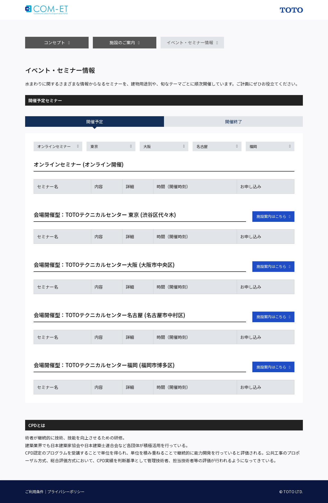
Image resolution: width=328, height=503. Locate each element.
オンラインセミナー (54, 146)
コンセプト (54, 42)
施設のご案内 (122, 42)
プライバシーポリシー (65, 491)
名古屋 (202, 146)
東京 (94, 146)
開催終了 (233, 121)
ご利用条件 (34, 491)
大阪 (147, 146)
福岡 (253, 146)
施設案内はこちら (271, 216)
